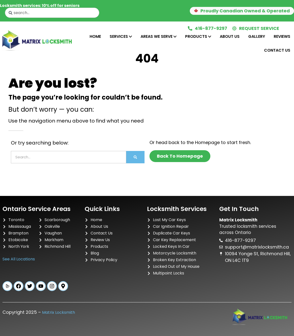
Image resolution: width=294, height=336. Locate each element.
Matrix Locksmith (58, 312)
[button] (242, 11)
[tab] (95, 36)
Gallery (256, 36)
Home (95, 36)
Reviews (282, 36)
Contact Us (277, 50)
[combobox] (52, 13)
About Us (230, 36)
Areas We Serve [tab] (158, 36)
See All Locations (18, 259)
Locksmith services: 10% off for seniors (39, 5)
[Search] (135, 157)
